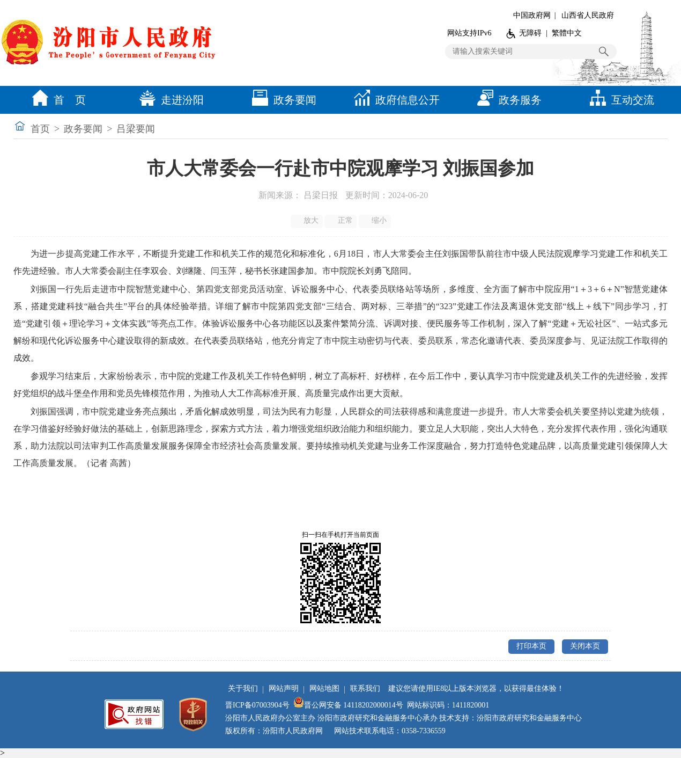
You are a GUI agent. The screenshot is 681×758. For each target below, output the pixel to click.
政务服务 (507, 100)
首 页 (56, 100)
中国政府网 (532, 15)
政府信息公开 (394, 100)
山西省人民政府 (587, 15)
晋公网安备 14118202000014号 (348, 705)
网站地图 (324, 688)
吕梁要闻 (135, 128)
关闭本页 (585, 646)
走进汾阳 (169, 100)
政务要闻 (281, 100)
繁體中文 (567, 33)
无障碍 (530, 33)
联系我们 (365, 688)
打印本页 (531, 646)
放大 (307, 220)
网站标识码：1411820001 (448, 705)
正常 (341, 220)
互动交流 (619, 100)
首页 (40, 128)
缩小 (375, 220)
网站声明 (284, 688)
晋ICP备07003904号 (257, 705)
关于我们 (243, 688)
